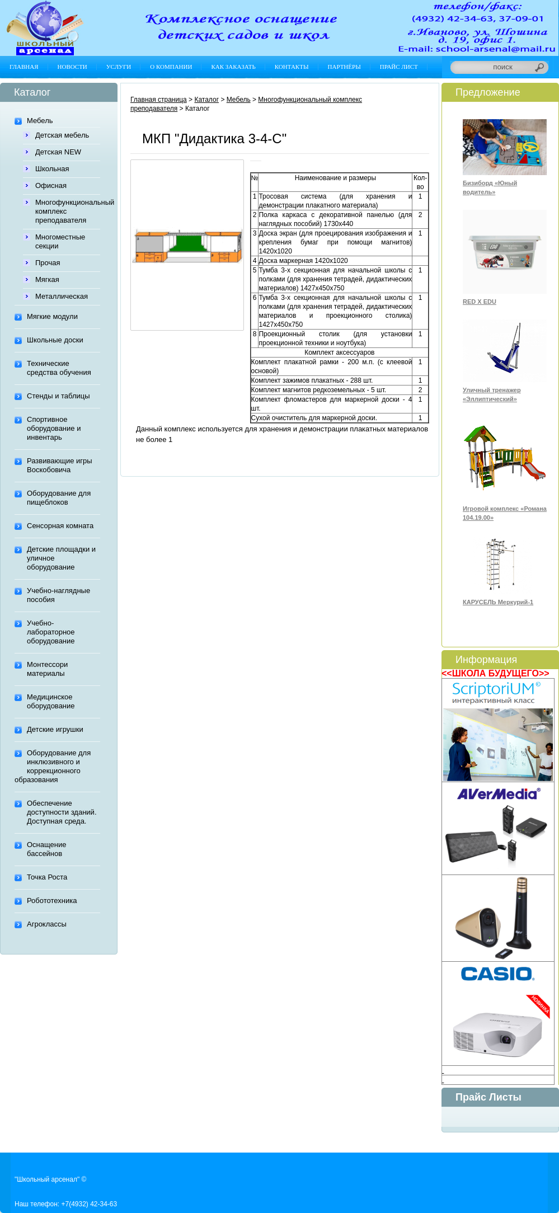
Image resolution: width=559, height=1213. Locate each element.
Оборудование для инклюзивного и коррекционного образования (53, 766)
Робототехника (52, 900)
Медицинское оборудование (51, 701)
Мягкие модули (52, 316)
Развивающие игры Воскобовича (59, 465)
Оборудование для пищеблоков (59, 497)
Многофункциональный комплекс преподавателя (67, 211)
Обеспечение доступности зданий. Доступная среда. (62, 812)
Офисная (51, 185)
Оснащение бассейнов (46, 849)
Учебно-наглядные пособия (58, 595)
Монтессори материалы (47, 669)
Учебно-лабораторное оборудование (51, 632)
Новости (72, 66)
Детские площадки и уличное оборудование (61, 558)
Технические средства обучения (59, 368)
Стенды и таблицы (58, 396)
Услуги (118, 66)
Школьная (52, 168)
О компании (171, 66)
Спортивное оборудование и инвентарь (54, 428)
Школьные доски (55, 340)
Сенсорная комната (60, 525)
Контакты (292, 66)
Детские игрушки (55, 729)
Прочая (47, 262)
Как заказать (233, 66)
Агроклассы (47, 924)
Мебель (40, 120)
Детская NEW (58, 152)
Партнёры (344, 66)
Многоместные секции (60, 241)
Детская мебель (62, 135)
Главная (24, 66)
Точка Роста (47, 877)
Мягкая (47, 279)
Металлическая (61, 296)
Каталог (206, 100)
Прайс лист (399, 66)
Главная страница (158, 100)
